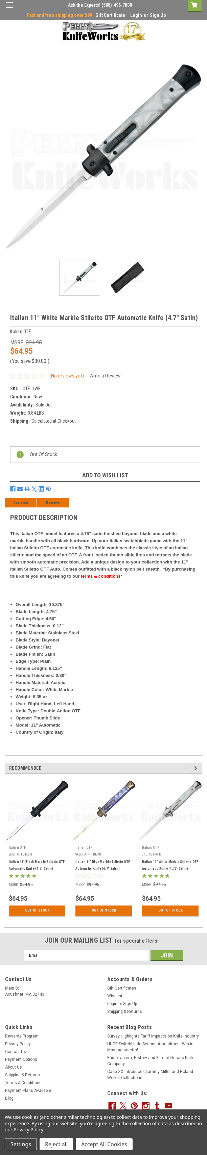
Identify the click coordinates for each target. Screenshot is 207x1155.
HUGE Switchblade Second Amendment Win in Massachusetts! (150, 1047)
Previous (187, 768)
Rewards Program (22, 1036)
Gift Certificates (121, 988)
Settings (20, 1144)
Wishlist (114, 996)
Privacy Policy (18, 1044)
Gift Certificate (110, 15)
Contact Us (15, 1051)
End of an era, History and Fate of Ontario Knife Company (150, 1060)
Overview (20, 502)
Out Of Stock (37, 910)
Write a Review (105, 375)
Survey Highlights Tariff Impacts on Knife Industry (153, 1036)
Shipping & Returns (124, 1011)
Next (196, 768)
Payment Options (21, 1059)
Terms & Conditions (23, 1082)
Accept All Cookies (104, 1144)
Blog (9, 1098)
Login (136, 15)
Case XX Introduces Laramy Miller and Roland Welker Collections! (150, 1074)
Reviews (53, 502)
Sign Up (158, 15)
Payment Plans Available (28, 1090)
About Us (13, 1067)
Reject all (56, 1144)
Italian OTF (17, 847)
